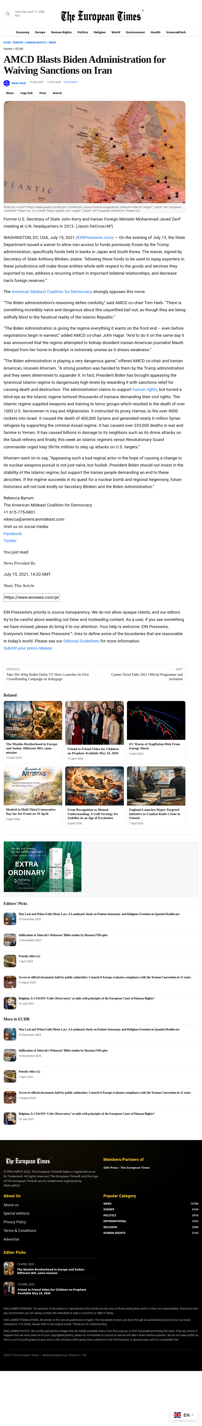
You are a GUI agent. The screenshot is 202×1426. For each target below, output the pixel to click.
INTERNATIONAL (115, 1221)
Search (57, 93)
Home (8, 49)
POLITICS (109, 1215)
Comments (70, 82)
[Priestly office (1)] (10, 961)
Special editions (17, 1213)
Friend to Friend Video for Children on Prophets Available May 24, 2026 (52, 1291)
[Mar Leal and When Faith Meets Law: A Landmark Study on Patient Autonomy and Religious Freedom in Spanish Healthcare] (10, 919)
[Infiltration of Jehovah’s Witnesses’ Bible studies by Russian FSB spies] (10, 940)
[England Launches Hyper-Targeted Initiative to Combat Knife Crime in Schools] (156, 786)
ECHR (7, 42)
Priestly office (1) (29, 956)
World (115, 32)
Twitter (10, 540)
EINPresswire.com (95, 237)
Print (42, 93)
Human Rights (61, 32)
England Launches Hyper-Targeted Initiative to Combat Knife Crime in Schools (154, 814)
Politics (82, 32)
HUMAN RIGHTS (114, 1233)
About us (11, 1204)
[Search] (8, 13)
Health (155, 32)
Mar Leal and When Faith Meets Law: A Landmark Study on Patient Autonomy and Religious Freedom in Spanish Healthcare (99, 914)
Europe (40, 32)
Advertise (11, 1239)
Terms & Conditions (20, 1230)
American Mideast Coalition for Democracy (52, 291)
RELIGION (110, 1227)
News (52, 42)
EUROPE (108, 1209)
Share (10, 93)
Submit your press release (28, 648)
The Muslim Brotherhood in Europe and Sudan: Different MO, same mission (31, 748)
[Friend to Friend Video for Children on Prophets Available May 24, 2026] (94, 723)
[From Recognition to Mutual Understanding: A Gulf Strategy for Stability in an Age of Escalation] (94, 786)
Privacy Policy (15, 1221)
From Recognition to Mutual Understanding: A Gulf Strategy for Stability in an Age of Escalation (92, 814)
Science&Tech (176, 32)
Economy (23, 32)
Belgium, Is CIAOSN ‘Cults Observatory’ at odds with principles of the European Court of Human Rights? (86, 998)
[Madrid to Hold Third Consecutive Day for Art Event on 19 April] (33, 785)
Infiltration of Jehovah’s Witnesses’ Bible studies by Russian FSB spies (63, 935)
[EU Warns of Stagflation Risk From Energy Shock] (156, 720)
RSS (17, 16)
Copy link (26, 93)
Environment (135, 32)
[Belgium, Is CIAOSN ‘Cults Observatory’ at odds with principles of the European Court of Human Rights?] (10, 1003)
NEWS (107, 1203)
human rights (145, 389)
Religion (100, 32)
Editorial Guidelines (81, 641)
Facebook (13, 533)
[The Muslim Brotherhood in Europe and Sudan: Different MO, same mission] (33, 720)
